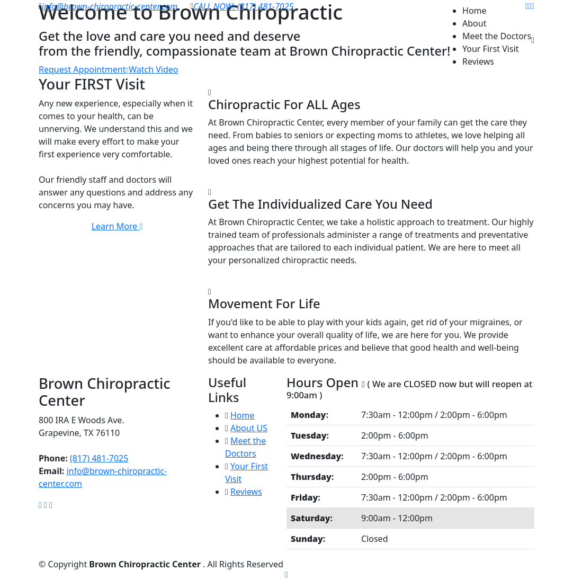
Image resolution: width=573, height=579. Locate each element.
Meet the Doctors (496, 36)
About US (248, 428)
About (474, 23)
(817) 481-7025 (99, 458)
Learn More (117, 226)
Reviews (478, 61)
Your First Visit (490, 49)
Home (474, 10)
